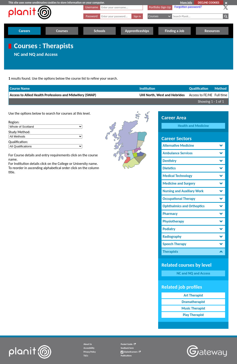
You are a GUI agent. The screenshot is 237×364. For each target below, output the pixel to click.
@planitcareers (131, 352)
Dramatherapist (193, 302)
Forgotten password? (188, 7)
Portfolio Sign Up (160, 7)
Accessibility (89, 348)
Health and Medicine (193, 126)
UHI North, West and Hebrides (162, 95)
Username (91, 7)
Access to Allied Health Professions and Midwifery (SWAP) (53, 95)
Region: (14, 122)
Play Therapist (193, 315)
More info (186, 2)
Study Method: (19, 132)
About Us (88, 344)
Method (220, 88)
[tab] (193, 145)
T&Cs (86, 355)
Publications (126, 355)
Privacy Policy (90, 352)
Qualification (198, 88)
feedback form (127, 348)
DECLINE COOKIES (208, 2)
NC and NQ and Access (193, 273)
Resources (212, 31)
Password (91, 16)
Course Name (20, 88)
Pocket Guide (128, 344)
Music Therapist (193, 308)
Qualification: (18, 142)
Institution (147, 88)
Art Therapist (193, 295)
